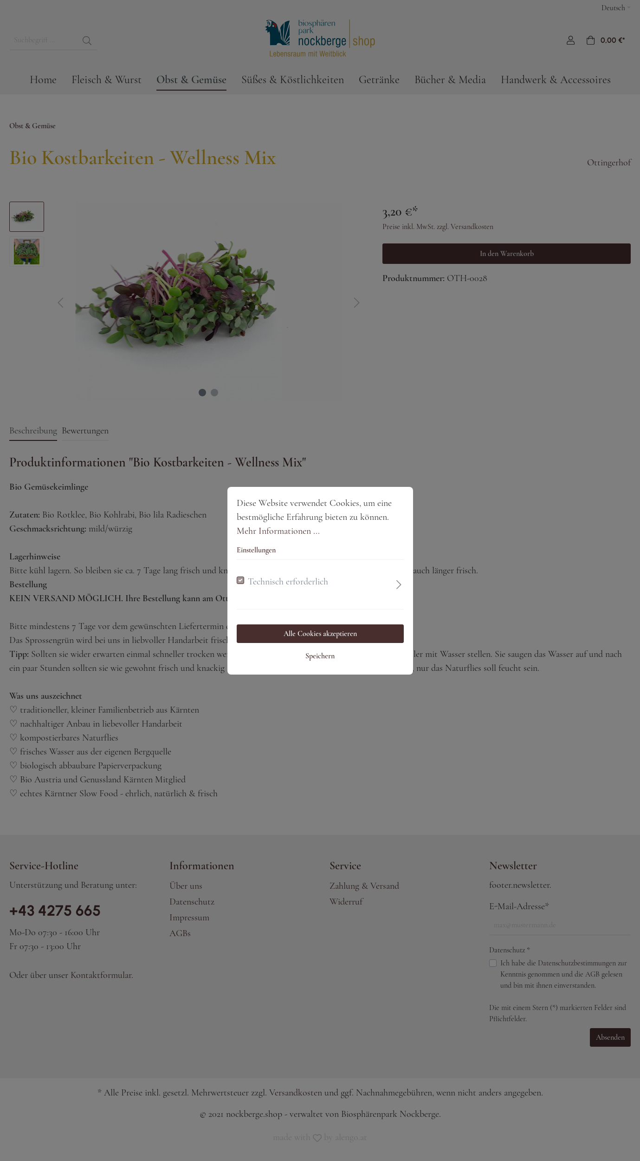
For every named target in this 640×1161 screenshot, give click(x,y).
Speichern (320, 656)
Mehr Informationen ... (278, 531)
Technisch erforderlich (288, 581)
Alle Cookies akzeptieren (320, 633)
